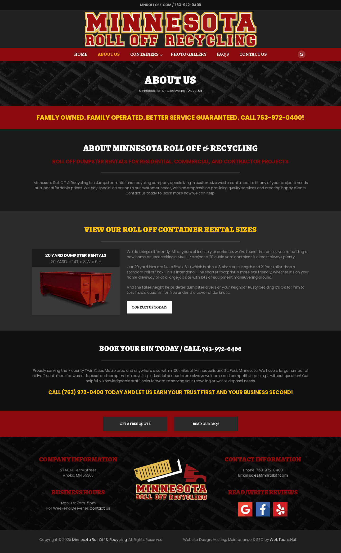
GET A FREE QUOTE (135, 423)
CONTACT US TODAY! (149, 307)
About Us (109, 54)
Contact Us (253, 54)
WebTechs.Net (283, 539)
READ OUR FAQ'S (206, 423)
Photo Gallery (188, 54)
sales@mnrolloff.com (268, 475)
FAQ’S (223, 54)
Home (80, 54)
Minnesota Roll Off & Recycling (99, 539)
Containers (144, 54)
